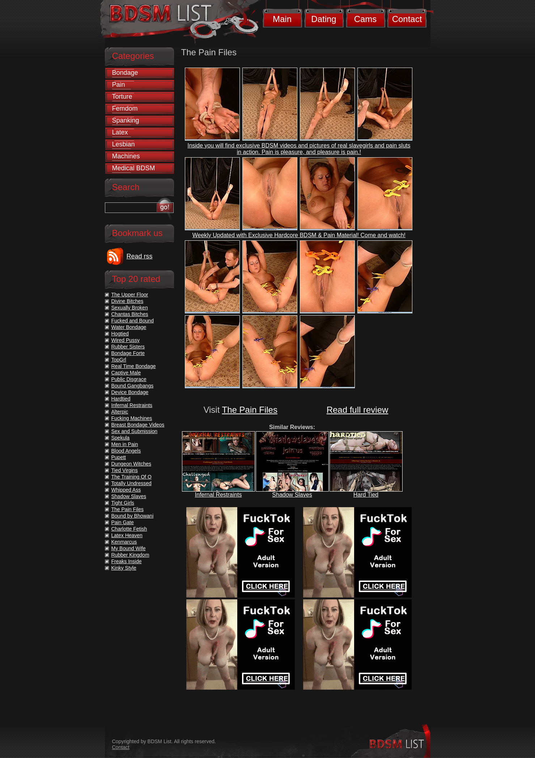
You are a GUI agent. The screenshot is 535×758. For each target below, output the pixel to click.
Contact (407, 19)
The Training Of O (131, 477)
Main (282, 19)
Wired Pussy (125, 340)
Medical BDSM (133, 168)
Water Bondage (129, 327)
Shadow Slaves (292, 495)
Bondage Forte (128, 353)
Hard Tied (365, 495)
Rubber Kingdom (130, 555)
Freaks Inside (126, 561)
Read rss (140, 256)
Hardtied (121, 399)
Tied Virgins (124, 470)
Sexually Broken (129, 308)
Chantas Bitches (129, 314)
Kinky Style (123, 568)
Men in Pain (124, 444)
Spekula (120, 438)
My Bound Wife (128, 548)
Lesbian (123, 144)
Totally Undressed (131, 483)
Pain (118, 84)
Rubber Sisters (128, 347)
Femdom (125, 108)
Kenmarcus (124, 542)
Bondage (125, 72)
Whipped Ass (126, 490)
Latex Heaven (127, 535)
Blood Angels (126, 451)
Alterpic (119, 412)
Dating (323, 19)
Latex (120, 132)
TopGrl (118, 360)
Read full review (357, 410)
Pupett (118, 457)
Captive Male (126, 373)
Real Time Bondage (133, 366)
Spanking (125, 120)
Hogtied (120, 334)
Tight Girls (122, 503)
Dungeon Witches (131, 464)
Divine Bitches (127, 301)
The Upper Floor (129, 294)
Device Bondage (130, 392)
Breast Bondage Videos (138, 425)
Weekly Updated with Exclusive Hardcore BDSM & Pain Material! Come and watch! (299, 235)
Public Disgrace (129, 379)
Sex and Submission (134, 431)
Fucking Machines (131, 418)
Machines (126, 156)
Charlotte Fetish (129, 529)
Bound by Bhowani (132, 516)
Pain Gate (122, 522)
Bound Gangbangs (132, 386)
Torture (122, 96)
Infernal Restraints (218, 495)
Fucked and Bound (132, 321)
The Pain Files (249, 410)
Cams (365, 19)
